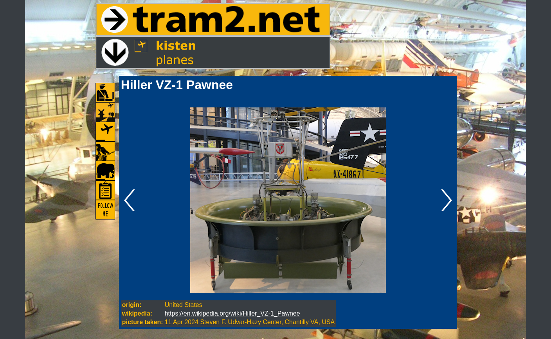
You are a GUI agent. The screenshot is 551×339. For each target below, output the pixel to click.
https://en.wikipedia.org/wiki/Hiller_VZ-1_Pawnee (232, 313)
